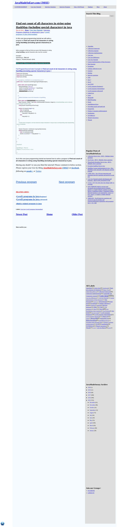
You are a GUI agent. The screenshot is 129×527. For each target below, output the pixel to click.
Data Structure (91, 64)
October (92, 407)
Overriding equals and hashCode (96, 106)
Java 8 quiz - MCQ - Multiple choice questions (100, 160)
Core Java (23, 209)
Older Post (77, 214)
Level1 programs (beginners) (95, 86)
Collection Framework (94, 48)
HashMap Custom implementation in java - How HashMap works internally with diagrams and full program (101, 170)
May (91, 420)
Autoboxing (106, 288)
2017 (89, 395)
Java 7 (89, 80)
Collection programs (93, 50)
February (92, 428)
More (98, 7)
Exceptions (91, 66)
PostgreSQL (91, 108)
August (91, 412)
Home (50, 214)
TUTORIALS (91, 115)
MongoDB (90, 97)
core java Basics (101, 328)
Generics (90, 71)
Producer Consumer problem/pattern (97, 111)
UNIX (94, 328)
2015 (89, 400)
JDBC (95, 307)
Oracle (89, 102)
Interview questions (93, 75)
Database (90, 7)
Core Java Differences (93, 57)
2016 (89, 397)
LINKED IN (91, 493)
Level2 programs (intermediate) (34, 209)
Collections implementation (95, 53)
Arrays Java (97, 288)
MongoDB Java (104, 318)
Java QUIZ (91, 84)
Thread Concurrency (93, 117)
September (92, 410)
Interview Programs (65, 7)
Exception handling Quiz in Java (96, 166)
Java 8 (89, 82)
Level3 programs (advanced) (95, 91)
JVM (89, 77)
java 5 (109, 328)
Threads (90, 120)
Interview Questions (50, 7)
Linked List (91, 93)
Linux (89, 95)
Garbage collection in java (95, 68)
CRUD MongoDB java (91, 291)
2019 (89, 390)
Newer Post (21, 214)
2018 (89, 392)
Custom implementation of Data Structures (99, 62)
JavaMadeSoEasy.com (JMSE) (32, 2)
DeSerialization (103, 301)
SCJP (97, 324)
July (91, 415)
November (92, 405)
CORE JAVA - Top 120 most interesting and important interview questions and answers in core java (101, 175)
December (92, 402)
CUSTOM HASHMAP (21, 7)
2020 (89, 387)
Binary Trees (106, 290)
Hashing (90, 73)
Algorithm (90, 46)
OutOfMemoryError (93, 104)
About (105, 7)
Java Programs (106, 311)
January (92, 430)
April (91, 423)
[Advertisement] (46, 14)
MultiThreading (92, 100)
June (91, 417)
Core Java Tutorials (36, 7)
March (91, 425)
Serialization (91, 113)
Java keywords (95, 313)
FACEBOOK (91, 490)
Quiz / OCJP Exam (79, 7)
